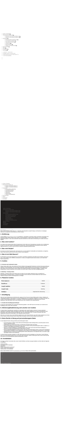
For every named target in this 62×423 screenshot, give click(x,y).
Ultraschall (7, 43)
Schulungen (6, 46)
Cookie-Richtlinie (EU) (7, 354)
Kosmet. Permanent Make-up (12, 36)
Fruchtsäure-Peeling (10, 40)
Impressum (5, 353)
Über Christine (6, 33)
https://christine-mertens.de (12, 236)
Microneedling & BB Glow (11, 39)
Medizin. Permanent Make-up (12, 37)
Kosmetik (5, 38)
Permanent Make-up (8, 34)
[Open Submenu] (19, 36)
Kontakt (5, 50)
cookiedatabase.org (17, 350)
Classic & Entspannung (10, 45)
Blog (4, 47)
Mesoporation (8, 44)
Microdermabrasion (10, 41)
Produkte (5, 48)
